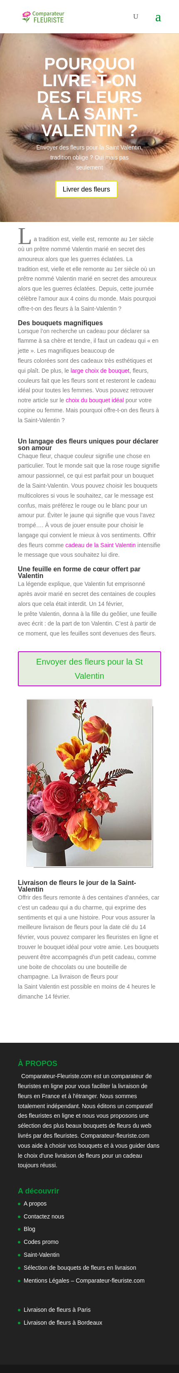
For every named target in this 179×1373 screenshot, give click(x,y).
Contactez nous (44, 1216)
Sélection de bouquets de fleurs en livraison (80, 1267)
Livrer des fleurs (86, 189)
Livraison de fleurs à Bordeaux (63, 1322)
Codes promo (41, 1241)
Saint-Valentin (41, 1254)
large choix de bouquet (99, 370)
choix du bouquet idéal (95, 400)
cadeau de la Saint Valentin (100, 545)
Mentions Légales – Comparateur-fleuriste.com (84, 1280)
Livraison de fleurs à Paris (58, 1309)
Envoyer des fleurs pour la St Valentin (89, 668)
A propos (35, 1203)
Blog (29, 1229)
